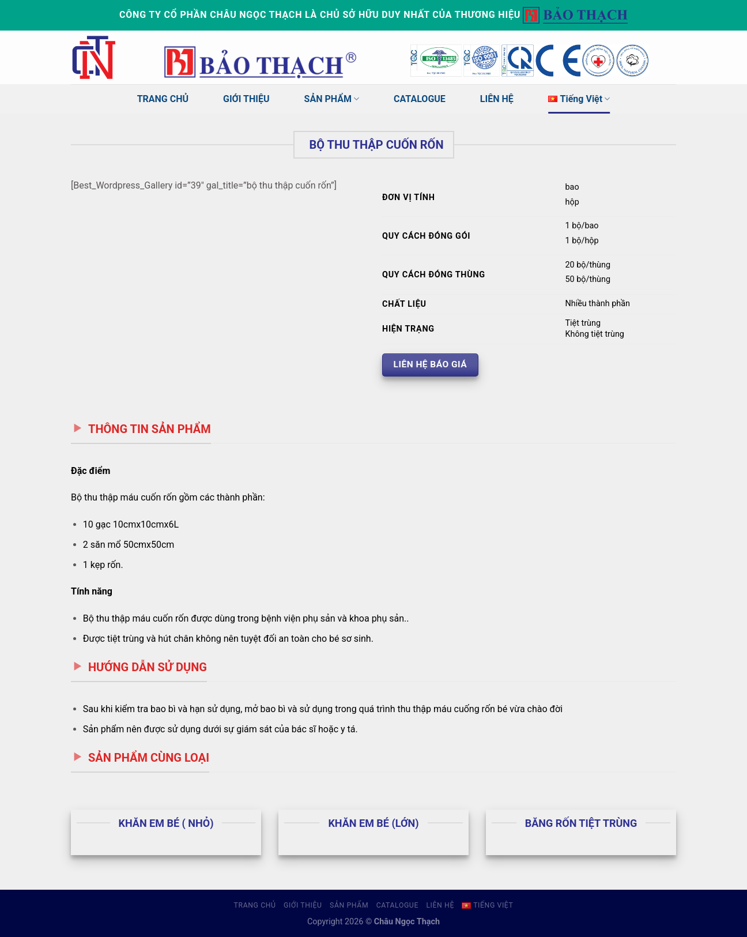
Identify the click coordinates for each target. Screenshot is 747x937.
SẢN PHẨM (332, 98)
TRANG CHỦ (162, 98)
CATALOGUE (420, 98)
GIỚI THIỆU (246, 98)
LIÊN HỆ (497, 98)
